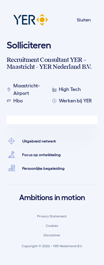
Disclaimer (52, 235)
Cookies (52, 225)
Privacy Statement (52, 216)
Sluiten (84, 19)
